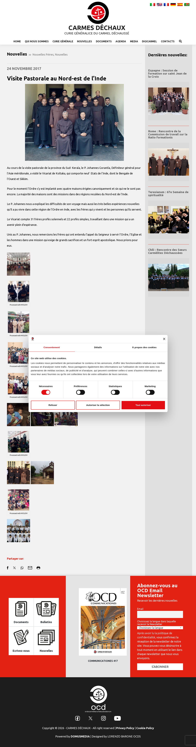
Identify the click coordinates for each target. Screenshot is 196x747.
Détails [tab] (98, 347)
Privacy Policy (125, 728)
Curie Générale (63, 41)
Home (17, 41)
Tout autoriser (143, 405)
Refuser (52, 405)
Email (140, 608)
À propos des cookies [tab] (144, 347)
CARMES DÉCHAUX (96, 27)
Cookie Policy (145, 728)
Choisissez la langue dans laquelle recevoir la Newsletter (156, 623)
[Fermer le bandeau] (164, 339)
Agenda (121, 41)
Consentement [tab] (52, 347)
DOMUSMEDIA (80, 736)
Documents (104, 41)
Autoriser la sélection (98, 405)
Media (134, 41)
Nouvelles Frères (43, 54)
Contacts (168, 41)
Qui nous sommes (37, 41)
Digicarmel (149, 41)
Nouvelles (84, 41)
